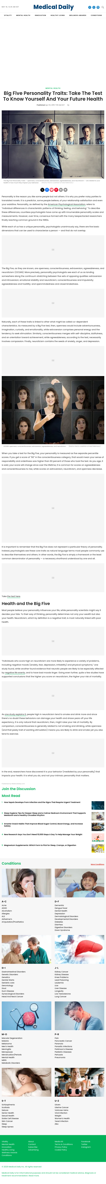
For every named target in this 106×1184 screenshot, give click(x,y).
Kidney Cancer (61, 971)
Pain (57, 1038)
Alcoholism (7, 911)
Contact (32, 1144)
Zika (56, 1124)
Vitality (5, 1141)
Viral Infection (61, 1113)
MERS (4, 1060)
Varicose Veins (61, 1110)
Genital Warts (8, 980)
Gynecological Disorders (13, 993)
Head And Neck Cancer (12, 996)
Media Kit (59, 1141)
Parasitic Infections (63, 1046)
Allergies (6, 913)
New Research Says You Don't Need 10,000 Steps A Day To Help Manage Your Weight (43, 834)
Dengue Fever (61, 908)
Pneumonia (60, 1057)
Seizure (5, 1110)
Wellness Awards (77, 15)
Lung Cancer (61, 996)
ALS (3, 916)
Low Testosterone (63, 993)
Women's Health (62, 1118)
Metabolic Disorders (11, 1063)
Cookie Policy (61, 1150)
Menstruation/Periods (12, 1054)
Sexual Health (8, 1115)
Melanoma (7, 1043)
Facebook (85, 1141)
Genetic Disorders (10, 974)
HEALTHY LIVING (58, 15)
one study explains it (15, 714)
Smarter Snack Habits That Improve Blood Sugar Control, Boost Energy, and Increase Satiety (43, 824)
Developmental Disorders (66, 919)
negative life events (15, 672)
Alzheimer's (7, 919)
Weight (58, 1115)
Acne (4, 905)
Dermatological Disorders (66, 916)
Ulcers (57, 1104)
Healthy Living (8, 1150)
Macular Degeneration (12, 1038)
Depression (60, 913)
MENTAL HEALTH (23, 15)
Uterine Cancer (62, 1107)
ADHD (4, 908)
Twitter (84, 1144)
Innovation (7, 1147)
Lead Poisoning (62, 980)
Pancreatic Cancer (63, 1041)
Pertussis (59, 1054)
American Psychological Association (66, 204)
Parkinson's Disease (64, 1049)
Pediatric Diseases (63, 1052)
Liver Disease (61, 988)
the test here (13, 596)
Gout (4, 988)
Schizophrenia (8, 1104)
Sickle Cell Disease (10, 1118)
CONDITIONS (96, 15)
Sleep (4, 1124)
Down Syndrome (62, 930)
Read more (34, 1175)
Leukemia (59, 982)
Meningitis (6, 1049)
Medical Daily (53, 7)
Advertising (33, 1150)
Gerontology (7, 985)
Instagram (86, 1147)
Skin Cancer (7, 1121)
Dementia (59, 905)
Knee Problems (62, 977)
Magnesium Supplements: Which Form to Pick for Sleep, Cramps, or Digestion (40, 845)
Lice (56, 985)
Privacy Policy (61, 1147)
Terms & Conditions (64, 1144)
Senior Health (8, 1113)
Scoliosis (6, 1107)
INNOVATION (40, 15)
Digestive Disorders (63, 927)
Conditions (11, 863)
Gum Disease (8, 991)
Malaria (5, 1041)
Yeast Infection (61, 1121)
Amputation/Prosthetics (13, 922)
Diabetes (59, 922)
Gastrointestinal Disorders (13, 971)
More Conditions (97, 864)
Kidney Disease (62, 974)
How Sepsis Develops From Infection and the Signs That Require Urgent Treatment (42, 802)
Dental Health (61, 911)
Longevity (59, 991)
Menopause (7, 1052)
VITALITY (8, 15)
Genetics (6, 977)
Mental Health (53, 88)
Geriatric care (8, 982)
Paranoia (59, 1043)
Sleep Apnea (7, 1126)
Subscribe (32, 1147)
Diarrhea (59, 924)
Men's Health (7, 1046)
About (31, 1141)
